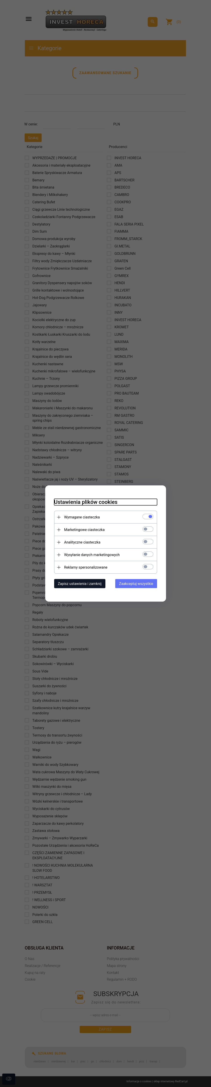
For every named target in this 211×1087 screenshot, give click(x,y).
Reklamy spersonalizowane (85, 567)
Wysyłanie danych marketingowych (92, 555)
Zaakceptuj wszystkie (136, 584)
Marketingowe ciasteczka (84, 530)
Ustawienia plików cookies (85, 502)
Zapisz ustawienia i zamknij (80, 584)
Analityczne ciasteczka (82, 542)
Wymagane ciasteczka (82, 517)
